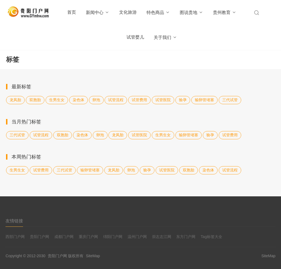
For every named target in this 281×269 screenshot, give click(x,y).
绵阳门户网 (112, 236)
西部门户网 (15, 236)
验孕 (183, 100)
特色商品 (158, 12)
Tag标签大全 (211, 236)
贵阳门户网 (39, 236)
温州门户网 (137, 236)
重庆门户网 (88, 236)
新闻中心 (97, 12)
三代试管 (230, 100)
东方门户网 (185, 236)
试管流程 (115, 100)
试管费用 (139, 100)
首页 (71, 12)
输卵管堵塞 (204, 100)
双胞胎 (35, 100)
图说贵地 (191, 12)
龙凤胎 (15, 100)
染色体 (78, 100)
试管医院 (163, 100)
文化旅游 (128, 12)
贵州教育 (224, 12)
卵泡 (96, 100)
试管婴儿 (135, 37)
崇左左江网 (161, 236)
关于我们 (165, 37)
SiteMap (93, 256)
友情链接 (14, 221)
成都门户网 (64, 236)
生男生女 (56, 100)
